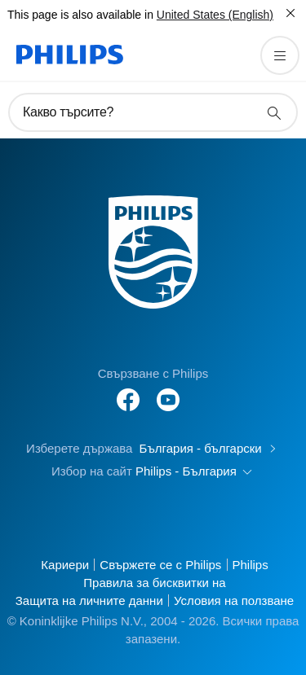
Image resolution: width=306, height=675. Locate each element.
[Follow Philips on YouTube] (168, 391)
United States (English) (215, 14)
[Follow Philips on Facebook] (128, 391)
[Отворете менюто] (279, 55)
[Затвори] (290, 13)
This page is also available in (80, 14)
